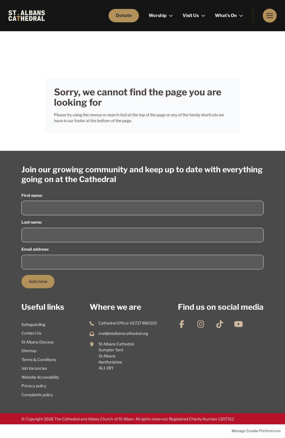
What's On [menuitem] (226, 15)
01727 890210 (143, 323)
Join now (38, 281)
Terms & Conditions (38, 359)
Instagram (201, 324)
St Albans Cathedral (26, 15)
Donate (124, 15)
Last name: (31, 222)
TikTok (219, 324)
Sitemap (28, 350)
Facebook (182, 324)
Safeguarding (33, 324)
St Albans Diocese (37, 342)
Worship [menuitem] (158, 15)
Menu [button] (270, 16)
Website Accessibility (40, 377)
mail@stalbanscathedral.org (123, 333)
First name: (32, 195)
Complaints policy (37, 394)
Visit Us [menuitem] (191, 15)
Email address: (35, 249)
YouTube (238, 324)
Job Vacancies (34, 368)
